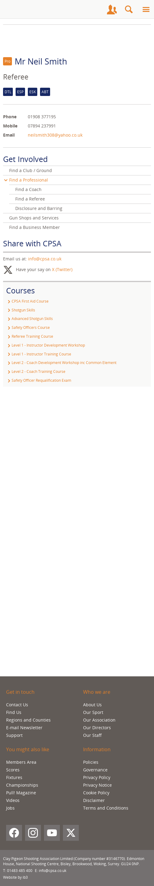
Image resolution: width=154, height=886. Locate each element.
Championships (22, 785)
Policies (90, 762)
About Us (92, 705)
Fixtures (14, 777)
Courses (20, 290)
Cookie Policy (96, 793)
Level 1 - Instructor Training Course (38, 354)
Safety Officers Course (28, 327)
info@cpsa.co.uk (44, 259)
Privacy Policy (96, 777)
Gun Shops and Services (34, 218)
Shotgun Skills (20, 310)
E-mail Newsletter (24, 727)
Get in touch (20, 692)
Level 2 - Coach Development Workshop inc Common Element (61, 362)
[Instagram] (33, 833)
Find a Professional (28, 180)
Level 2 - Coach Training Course (35, 371)
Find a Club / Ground (30, 170)
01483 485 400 (19, 870)
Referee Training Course (29, 336)
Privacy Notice (97, 785)
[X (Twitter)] (71, 833)
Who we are (96, 692)
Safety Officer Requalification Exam (38, 380)
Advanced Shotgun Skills (29, 318)
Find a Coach (28, 189)
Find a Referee (30, 199)
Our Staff (92, 735)
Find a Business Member (34, 227)
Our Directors (97, 727)
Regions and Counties (28, 720)
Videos (13, 800)
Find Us (13, 712)
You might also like (27, 749)
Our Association (99, 720)
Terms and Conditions (105, 808)
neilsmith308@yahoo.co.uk (55, 135)
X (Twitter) (62, 269)
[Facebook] (14, 833)
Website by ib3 (15, 877)
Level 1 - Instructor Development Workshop (45, 345)
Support (14, 735)
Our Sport (93, 712)
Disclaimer (94, 800)
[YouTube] (52, 833)
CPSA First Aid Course (27, 301)
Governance (95, 770)
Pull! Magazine (21, 793)
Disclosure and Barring (38, 208)
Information (97, 749)
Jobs (10, 808)
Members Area (21, 762)
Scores (13, 770)
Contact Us (17, 705)
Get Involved (25, 159)
